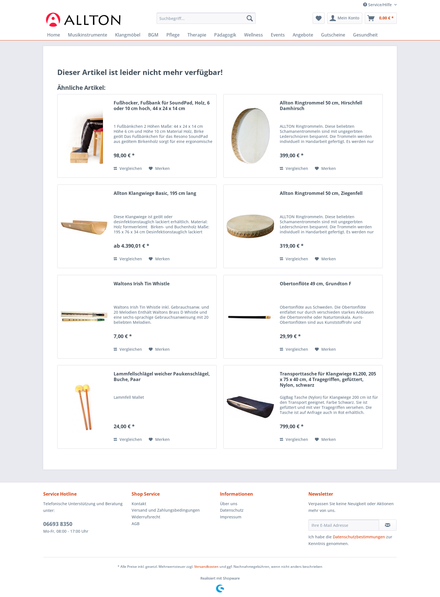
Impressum (230, 516)
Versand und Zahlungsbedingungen (166, 510)
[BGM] (153, 34)
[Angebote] (303, 34)
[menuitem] (206, 21)
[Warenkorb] (381, 18)
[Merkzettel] (319, 18)
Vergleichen (128, 168)
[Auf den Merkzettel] (159, 168)
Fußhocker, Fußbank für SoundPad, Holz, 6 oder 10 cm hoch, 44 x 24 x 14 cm (162, 105)
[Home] (53, 34)
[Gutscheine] (333, 34)
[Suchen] (250, 18)
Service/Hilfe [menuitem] (378, 4)
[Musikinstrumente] (87, 34)
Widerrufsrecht (146, 516)
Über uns (228, 503)
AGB (135, 523)
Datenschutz (232, 510)
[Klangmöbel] (127, 34)
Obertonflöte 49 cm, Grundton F (315, 284)
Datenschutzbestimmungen (359, 536)
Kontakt (139, 503)
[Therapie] (197, 34)
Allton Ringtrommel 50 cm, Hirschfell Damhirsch (321, 105)
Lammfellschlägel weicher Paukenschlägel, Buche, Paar (162, 376)
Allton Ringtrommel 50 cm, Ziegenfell (321, 193)
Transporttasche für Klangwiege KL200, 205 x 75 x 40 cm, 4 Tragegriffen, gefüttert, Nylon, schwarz (328, 379)
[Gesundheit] (365, 34)
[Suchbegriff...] (206, 18)
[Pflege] (173, 34)
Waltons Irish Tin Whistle (141, 284)
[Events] (278, 34)
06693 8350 (57, 524)
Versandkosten (206, 566)
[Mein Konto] (344, 18)
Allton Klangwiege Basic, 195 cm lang (155, 193)
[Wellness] (253, 34)
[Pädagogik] (225, 34)
